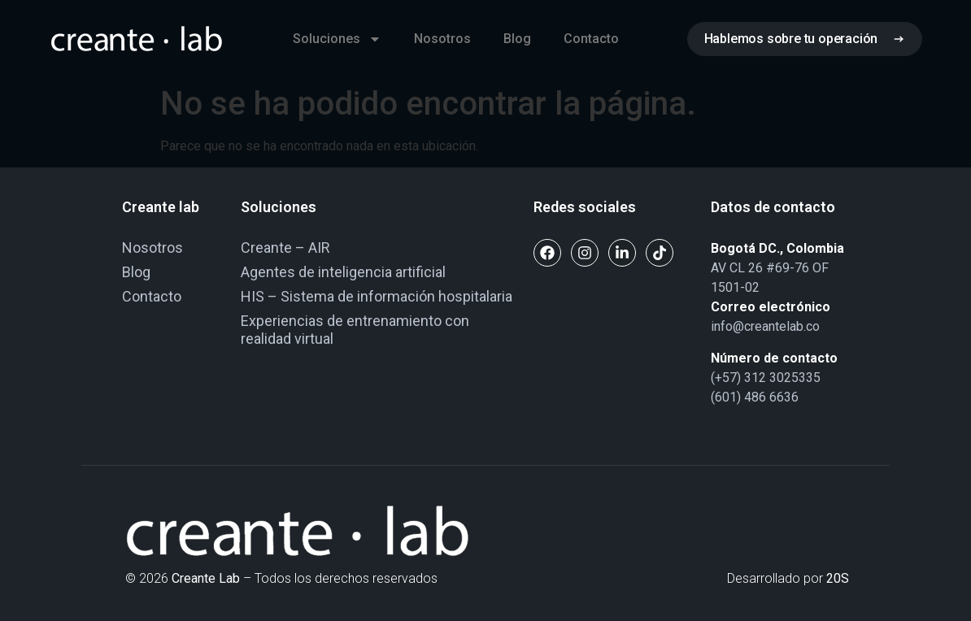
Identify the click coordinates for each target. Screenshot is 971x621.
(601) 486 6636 (755, 397)
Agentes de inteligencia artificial (343, 271)
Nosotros (442, 38)
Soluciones (337, 39)
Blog (517, 38)
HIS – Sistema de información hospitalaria (376, 296)
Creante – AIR (285, 247)
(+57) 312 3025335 (766, 377)
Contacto (591, 38)
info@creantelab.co (765, 326)
